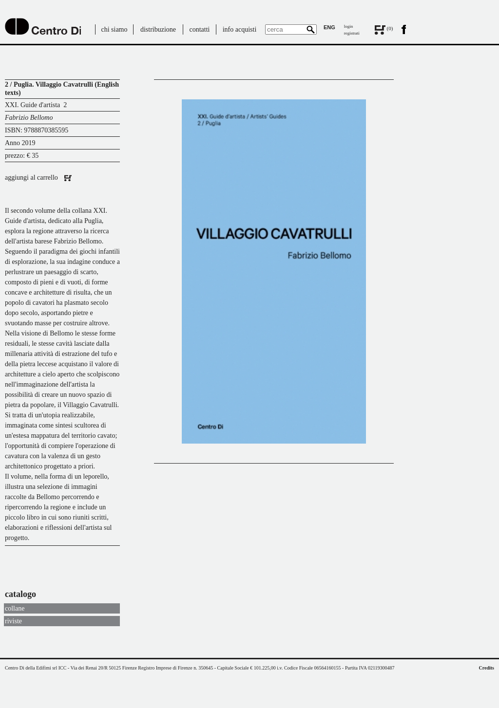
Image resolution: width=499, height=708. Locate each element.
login (348, 26)
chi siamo (114, 29)
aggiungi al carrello (38, 177)
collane (14, 608)
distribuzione (158, 29)
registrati (352, 33)
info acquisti (240, 29)
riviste (13, 621)
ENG (329, 27)
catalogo (20, 594)
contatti (200, 29)
